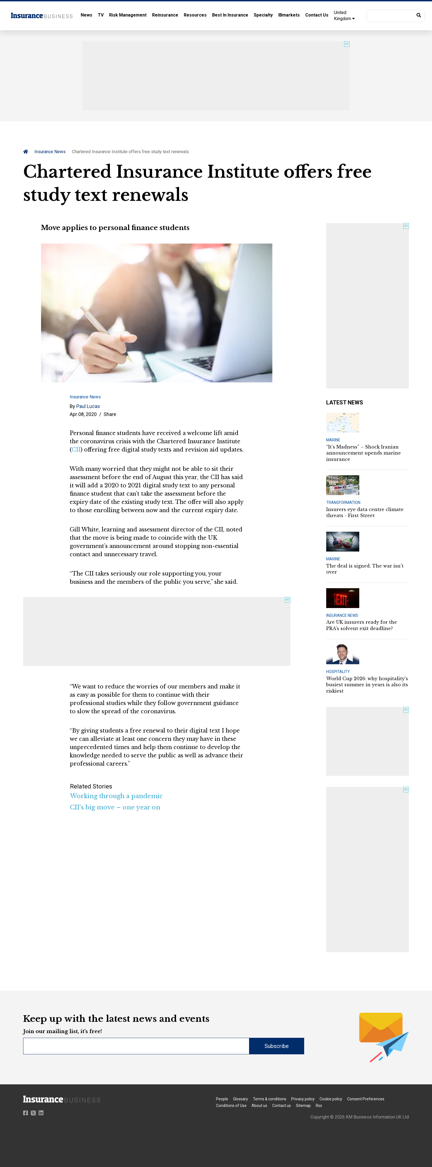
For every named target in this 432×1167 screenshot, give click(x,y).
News (86, 15)
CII (76, 449)
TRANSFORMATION (343, 502)
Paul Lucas (88, 406)
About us (259, 1105)
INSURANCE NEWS (342, 615)
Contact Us (316, 15)
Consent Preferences (365, 1099)
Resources (195, 15)
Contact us (281, 1105)
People (222, 1099)
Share (110, 414)
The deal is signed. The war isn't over (365, 569)
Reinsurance (165, 15)
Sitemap (303, 1105)
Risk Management (128, 15)
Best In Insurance (230, 15)
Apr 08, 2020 (83, 414)
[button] (395, 16)
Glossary (240, 1099)
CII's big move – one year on (115, 807)
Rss (319, 1105)
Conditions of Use (231, 1105)
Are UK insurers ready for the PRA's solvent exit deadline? (361, 625)
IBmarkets (289, 15)
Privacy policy (303, 1099)
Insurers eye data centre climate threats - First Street (365, 512)
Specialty (263, 15)
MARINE (333, 440)
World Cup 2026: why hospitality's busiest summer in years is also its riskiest (367, 685)
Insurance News (50, 151)
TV (101, 15)
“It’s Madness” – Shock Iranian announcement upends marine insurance (363, 453)
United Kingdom (344, 15)
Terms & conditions (269, 1099)
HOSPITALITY (338, 671)
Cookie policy (331, 1099)
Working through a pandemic (116, 796)
